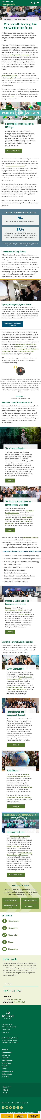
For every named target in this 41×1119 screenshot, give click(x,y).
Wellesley (7, 1086)
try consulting (20, 347)
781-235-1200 (16, 999)
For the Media (5, 1077)
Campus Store (5, 1066)
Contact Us (5, 1032)
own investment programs (15, 166)
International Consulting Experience (19, 797)
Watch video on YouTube (13, 151)
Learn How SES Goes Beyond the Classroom (12, 324)
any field (11, 78)
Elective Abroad (26, 787)
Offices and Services (7, 1060)
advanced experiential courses (25, 344)
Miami (5, 1092)
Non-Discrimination (7, 1074)
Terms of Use (6, 1103)
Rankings (4, 1069)
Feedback (25, 1103)
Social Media (5, 1058)
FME (12, 96)
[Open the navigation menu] (38, 3)
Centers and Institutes (7, 1071)
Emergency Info (6, 1055)
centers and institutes (30, 537)
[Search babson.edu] (34, 3)
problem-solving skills (9, 76)
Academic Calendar (7, 1052)
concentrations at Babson (14, 610)
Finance (8, 608)
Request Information (20, 1116)
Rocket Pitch (9, 523)
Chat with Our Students (34, 1116)
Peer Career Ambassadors (17, 689)
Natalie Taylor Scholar (14, 846)
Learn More (10, 480)
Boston (6, 1089)
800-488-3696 (19, 1002)
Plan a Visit (7, 1116)
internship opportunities (15, 687)
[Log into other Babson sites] (31, 3)
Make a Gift (5, 1050)
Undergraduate (8, 4)
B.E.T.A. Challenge (24, 521)
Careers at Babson (6, 1063)
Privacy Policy (16, 1103)
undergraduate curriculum (19, 55)
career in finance (24, 614)
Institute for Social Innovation (20, 836)
